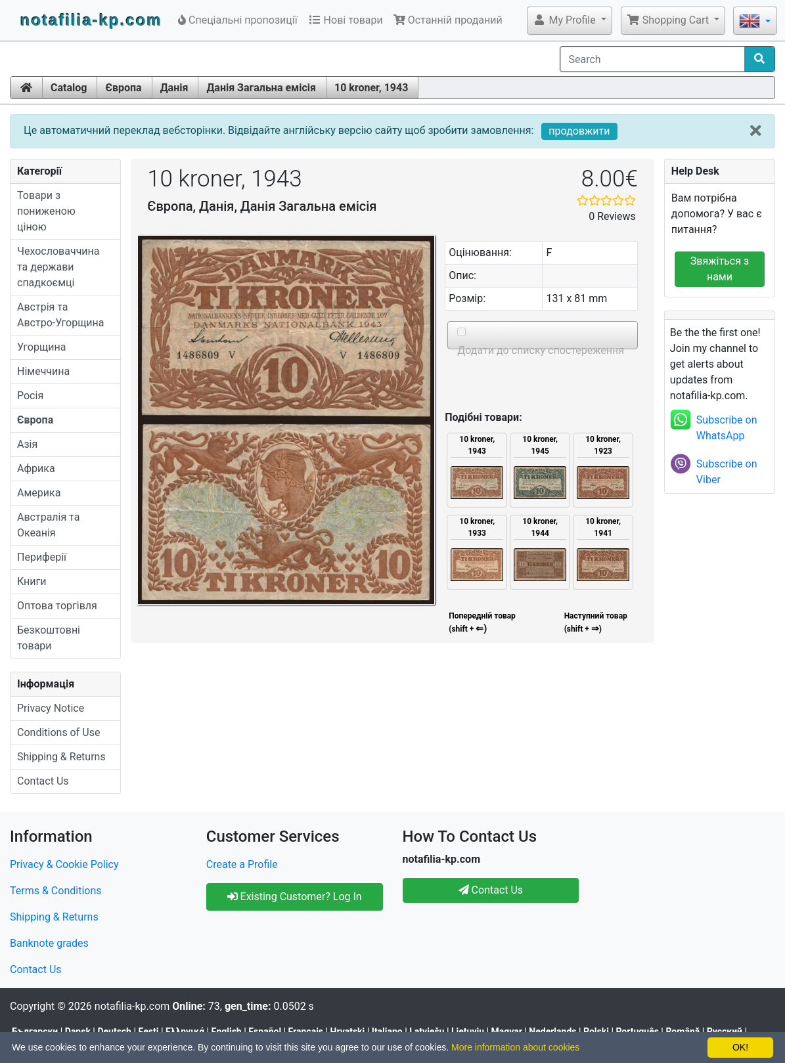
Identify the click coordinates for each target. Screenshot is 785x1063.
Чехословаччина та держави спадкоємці (58, 267)
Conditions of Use (58, 732)
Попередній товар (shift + (481, 622)
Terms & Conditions (56, 890)
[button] (569, 20)
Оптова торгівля (57, 605)
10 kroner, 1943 (371, 87)
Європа (123, 87)
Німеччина (43, 371)
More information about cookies (515, 1047)
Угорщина (41, 347)
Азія (27, 444)
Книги (32, 581)
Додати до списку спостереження (539, 350)
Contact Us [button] (491, 890)
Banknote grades (49, 943)
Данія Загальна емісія (261, 87)
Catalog (69, 87)
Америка (38, 493)
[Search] (653, 59)
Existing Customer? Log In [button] (294, 896)
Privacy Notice (50, 708)
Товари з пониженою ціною (46, 211)
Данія (174, 87)
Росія (30, 395)
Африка (36, 468)
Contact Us (43, 781)
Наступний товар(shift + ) (595, 622)
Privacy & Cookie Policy (64, 864)
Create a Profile (242, 864)
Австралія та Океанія (48, 525)
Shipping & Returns (61, 756)
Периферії (41, 557)
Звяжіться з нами (719, 269)
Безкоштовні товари (48, 638)
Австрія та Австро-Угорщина (60, 315)
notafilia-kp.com (91, 20)
